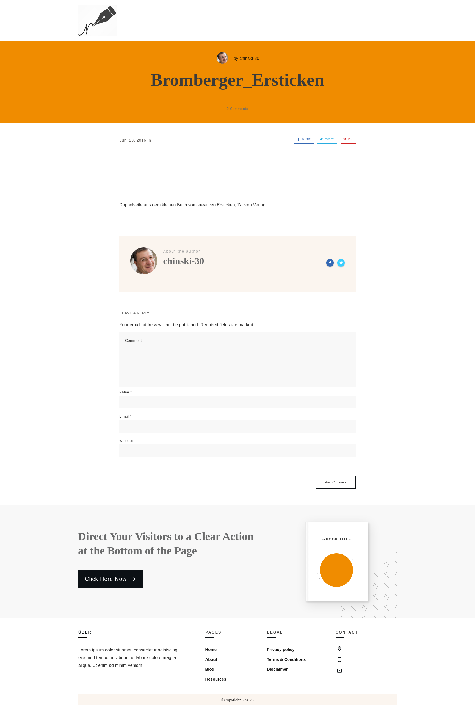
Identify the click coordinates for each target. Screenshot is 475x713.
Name (125, 392)
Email (125, 416)
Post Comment (336, 482)
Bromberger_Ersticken (237, 80)
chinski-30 (249, 58)
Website (126, 441)
